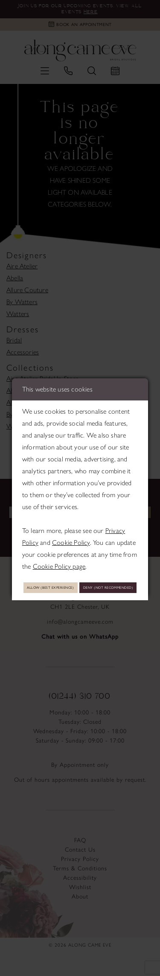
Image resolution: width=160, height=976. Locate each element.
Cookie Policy (71, 532)
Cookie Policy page (59, 556)
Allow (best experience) (80, 578)
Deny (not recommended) (80, 596)
